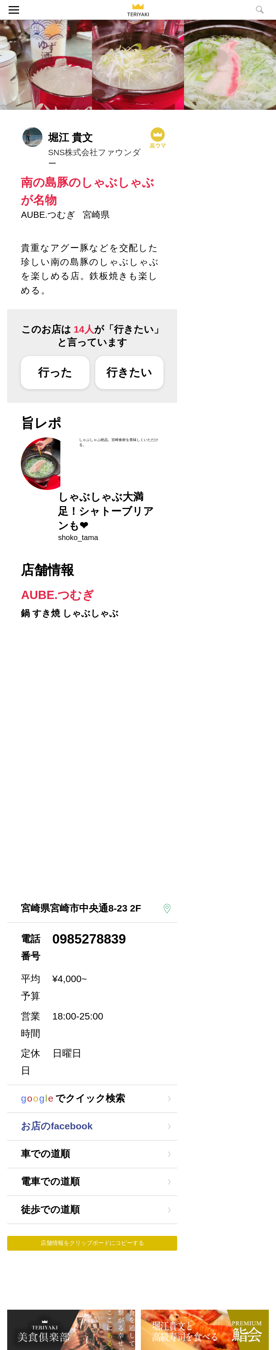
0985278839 (89, 939)
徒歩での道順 (50, 1209)
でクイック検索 (73, 1098)
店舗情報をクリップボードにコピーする (92, 1243)
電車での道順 (50, 1181)
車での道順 (45, 1153)
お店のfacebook (56, 1126)
